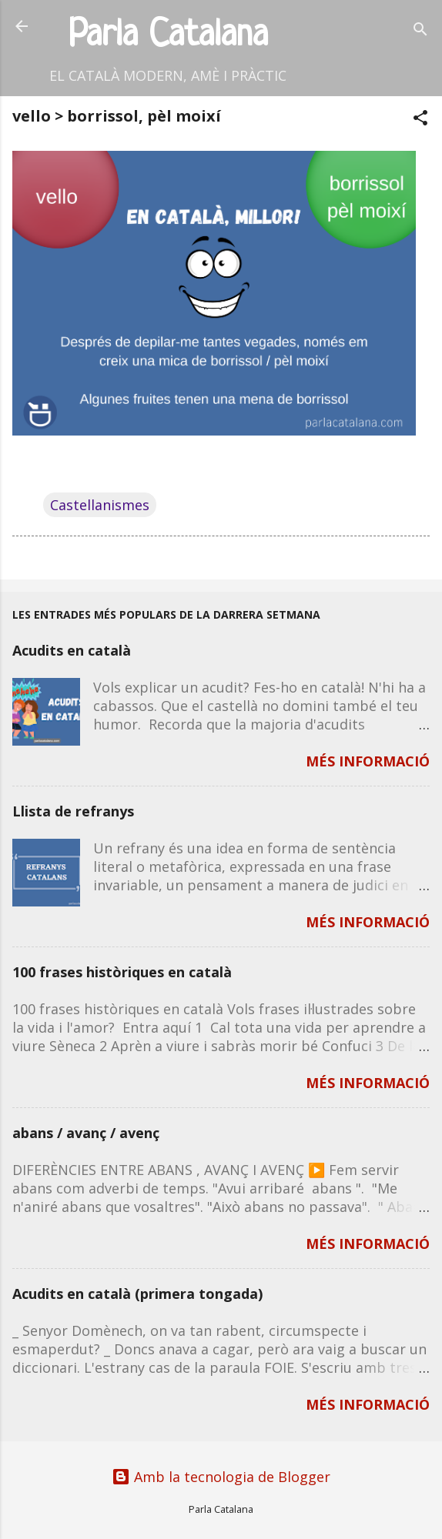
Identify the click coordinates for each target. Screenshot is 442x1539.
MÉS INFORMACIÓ (368, 761)
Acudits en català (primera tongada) (137, 1293)
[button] (420, 119)
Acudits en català (71, 650)
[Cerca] (420, 31)
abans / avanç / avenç (85, 1132)
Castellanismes (99, 505)
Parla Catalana (168, 35)
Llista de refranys (73, 811)
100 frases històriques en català (122, 972)
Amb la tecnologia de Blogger (221, 1476)
